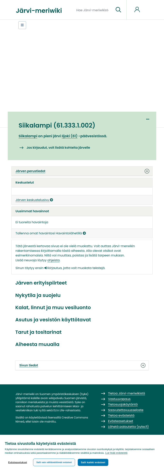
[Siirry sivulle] (118, 10)
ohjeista (53, 260)
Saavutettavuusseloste (126, 410)
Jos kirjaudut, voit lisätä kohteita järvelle (58, 147)
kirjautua (53, 268)
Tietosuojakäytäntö (123, 404)
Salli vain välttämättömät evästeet (54, 462)
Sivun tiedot (82, 365)
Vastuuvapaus (119, 399)
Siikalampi (28, 136)
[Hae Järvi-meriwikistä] (94, 10)
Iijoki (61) (70, 136)
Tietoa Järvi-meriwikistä (126, 393)
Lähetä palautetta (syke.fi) (128, 426)
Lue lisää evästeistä (116, 452)
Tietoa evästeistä (121, 415)
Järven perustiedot (82, 171)
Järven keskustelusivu (34, 200)
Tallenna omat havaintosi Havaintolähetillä (50, 233)
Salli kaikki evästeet (93, 462)
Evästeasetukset (17, 462)
